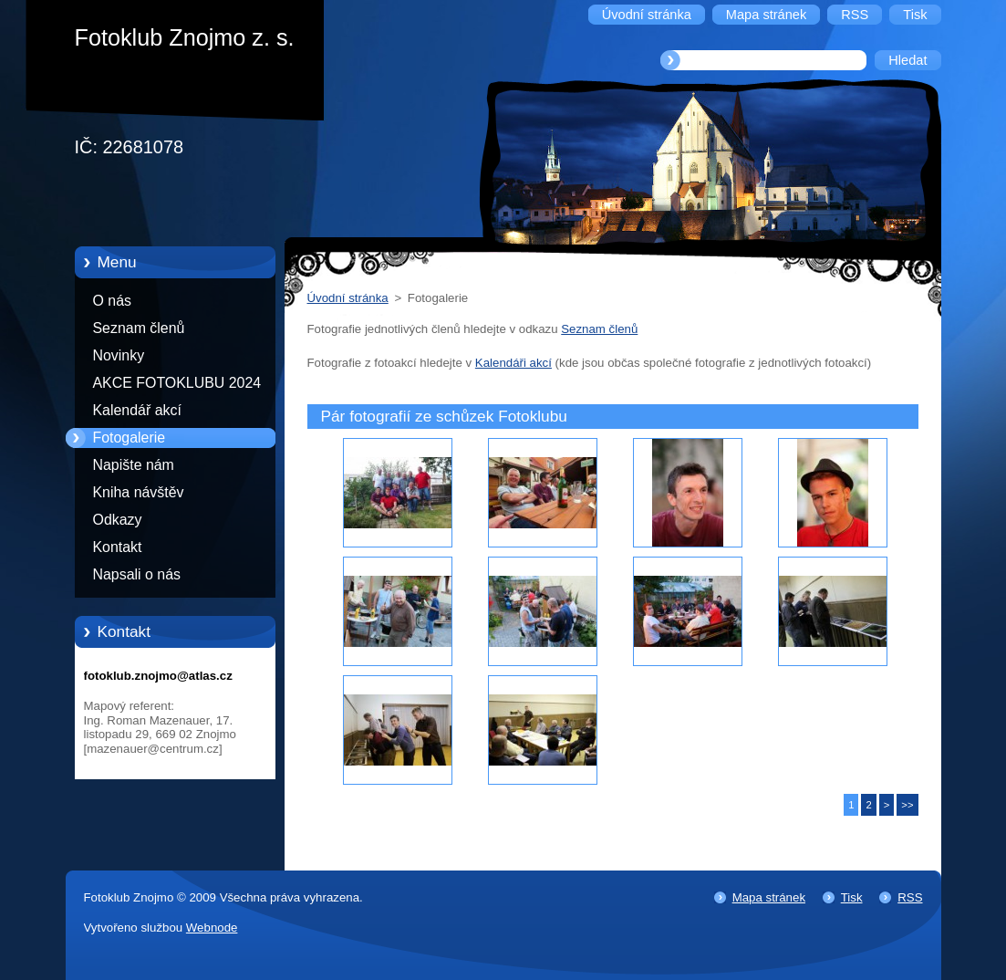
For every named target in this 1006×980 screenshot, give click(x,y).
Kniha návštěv (138, 492)
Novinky (119, 355)
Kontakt (117, 547)
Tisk (852, 897)
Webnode (212, 927)
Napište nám (133, 465)
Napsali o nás (137, 574)
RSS (909, 897)
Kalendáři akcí (513, 363)
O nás (112, 300)
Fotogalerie (129, 437)
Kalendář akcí (137, 410)
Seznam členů (139, 328)
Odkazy (117, 519)
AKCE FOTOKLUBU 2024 (177, 383)
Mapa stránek (768, 897)
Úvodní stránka (348, 298)
